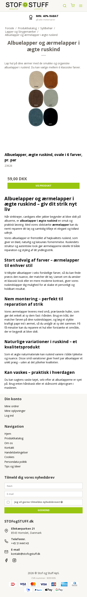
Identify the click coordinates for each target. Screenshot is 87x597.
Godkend (44, 510)
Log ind (9, 415)
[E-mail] (43, 493)
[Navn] (43, 485)
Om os (8, 443)
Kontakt (9, 447)
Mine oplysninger (14, 411)
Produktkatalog (13, 438)
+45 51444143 (20, 543)
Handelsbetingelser (16, 452)
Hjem (7, 433)
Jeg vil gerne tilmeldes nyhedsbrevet (38, 502)
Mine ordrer (11, 406)
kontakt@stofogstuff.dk (25, 554)
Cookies (9, 457)
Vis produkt (43, 185)
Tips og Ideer (12, 466)
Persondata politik (15, 462)
